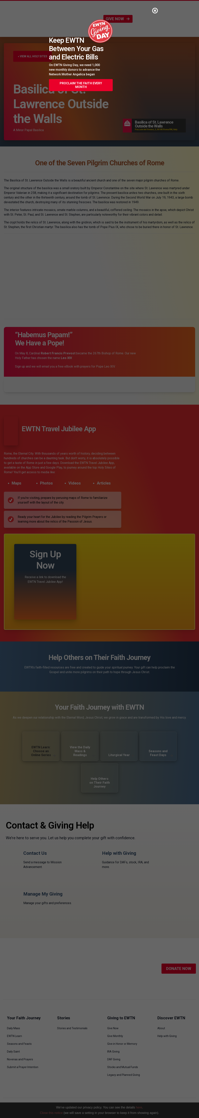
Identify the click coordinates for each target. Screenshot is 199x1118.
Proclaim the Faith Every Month (81, 85)
